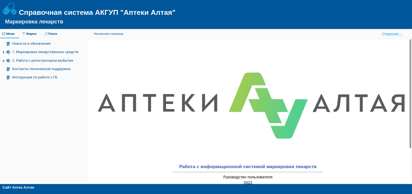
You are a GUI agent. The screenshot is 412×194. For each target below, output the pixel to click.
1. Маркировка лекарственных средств (45, 52)
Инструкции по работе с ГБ (34, 77)
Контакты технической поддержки (41, 69)
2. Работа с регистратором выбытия (42, 60)
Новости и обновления (31, 43)
